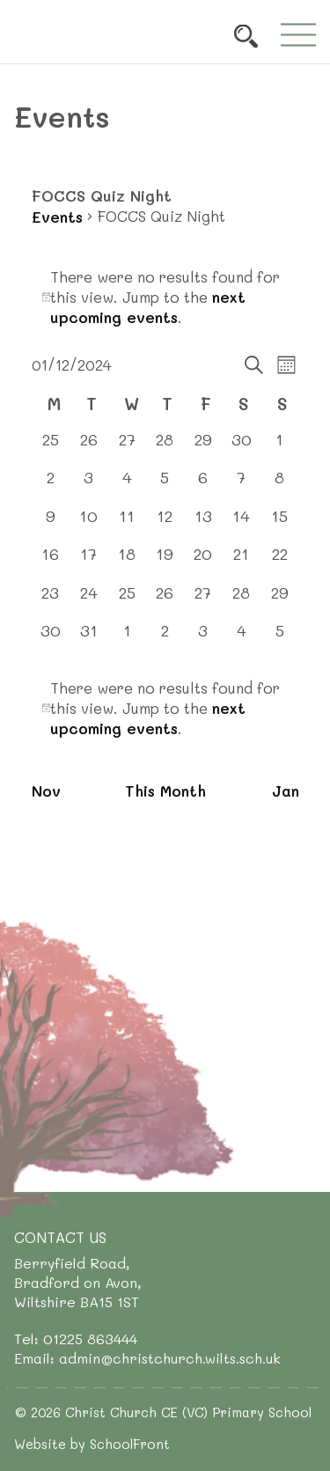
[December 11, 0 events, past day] (126, 524)
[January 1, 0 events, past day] (126, 639)
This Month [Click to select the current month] (165, 790)
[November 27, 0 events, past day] (126, 448)
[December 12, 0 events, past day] (165, 524)
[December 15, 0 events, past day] (279, 524)
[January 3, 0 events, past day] (203, 639)
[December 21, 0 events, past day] (241, 562)
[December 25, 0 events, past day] (126, 601)
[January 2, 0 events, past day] (165, 639)
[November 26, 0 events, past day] (88, 448)
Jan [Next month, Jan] (285, 790)
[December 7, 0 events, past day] (241, 485)
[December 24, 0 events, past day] (88, 601)
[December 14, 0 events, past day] (241, 524)
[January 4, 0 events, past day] (241, 639)
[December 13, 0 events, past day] (203, 524)
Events (57, 216)
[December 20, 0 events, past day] (203, 562)
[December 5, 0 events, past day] (165, 485)
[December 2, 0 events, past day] (51, 485)
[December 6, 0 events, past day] (203, 485)
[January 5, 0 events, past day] (279, 639)
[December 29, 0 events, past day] (279, 601)
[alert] (165, 297)
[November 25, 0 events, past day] (51, 448)
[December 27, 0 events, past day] (203, 601)
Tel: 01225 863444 (75, 1338)
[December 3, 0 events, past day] (88, 485)
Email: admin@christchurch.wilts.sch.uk (147, 1358)
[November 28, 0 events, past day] (165, 448)
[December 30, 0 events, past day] (51, 639)
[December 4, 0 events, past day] (126, 485)
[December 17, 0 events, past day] (88, 562)
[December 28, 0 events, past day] (241, 601)
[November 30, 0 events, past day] (241, 448)
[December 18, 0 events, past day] (126, 562)
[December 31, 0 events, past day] (88, 639)
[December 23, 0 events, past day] (51, 601)
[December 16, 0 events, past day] (51, 562)
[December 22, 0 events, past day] (279, 562)
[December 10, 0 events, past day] (88, 524)
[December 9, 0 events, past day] (51, 524)
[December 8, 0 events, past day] (279, 485)
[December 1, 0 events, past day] (279, 448)
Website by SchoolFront (92, 1444)
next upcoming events (148, 307)
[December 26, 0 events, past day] (165, 601)
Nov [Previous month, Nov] (46, 790)
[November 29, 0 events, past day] (203, 448)
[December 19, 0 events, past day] (165, 562)
